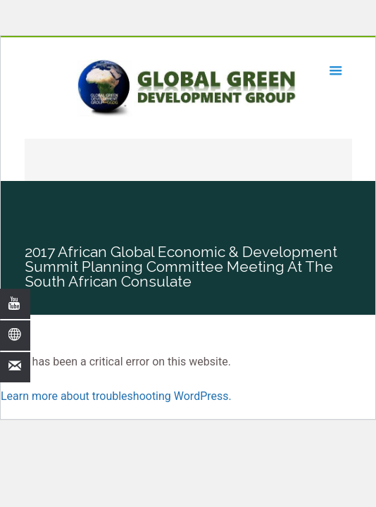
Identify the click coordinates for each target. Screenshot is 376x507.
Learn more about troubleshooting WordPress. (116, 396)
